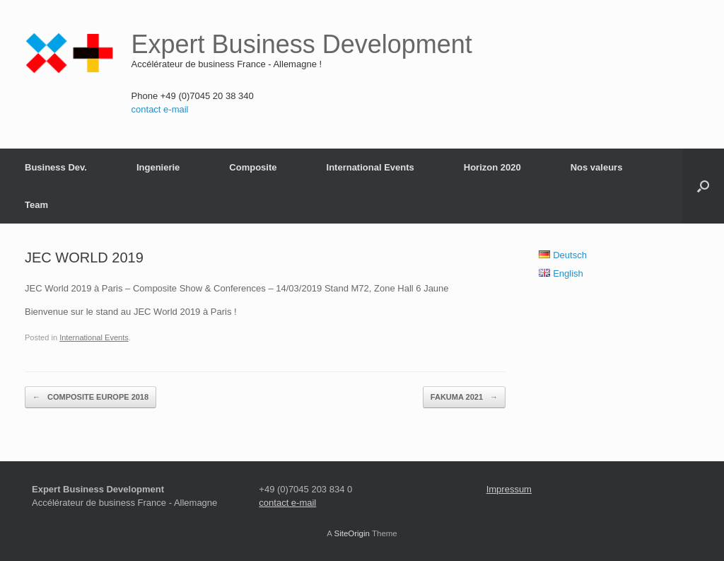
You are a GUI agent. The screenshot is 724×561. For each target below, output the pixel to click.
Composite (252, 167)
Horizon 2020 (492, 167)
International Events (370, 167)
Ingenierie (158, 167)
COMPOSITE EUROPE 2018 (90, 397)
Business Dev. (56, 167)
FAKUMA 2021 (464, 397)
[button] (703, 186)
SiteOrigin (352, 533)
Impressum (509, 489)
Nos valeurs (597, 167)
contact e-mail (160, 109)
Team (36, 204)
